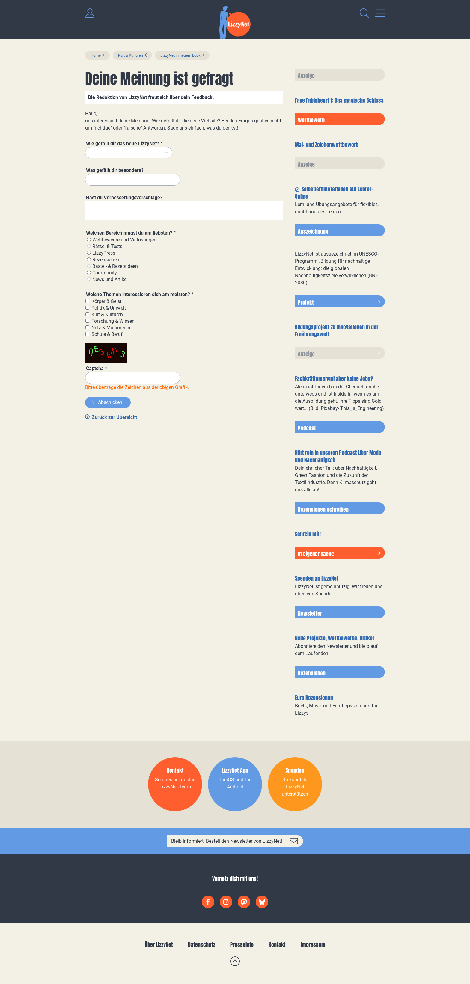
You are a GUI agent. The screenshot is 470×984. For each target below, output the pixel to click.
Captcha (96, 368)
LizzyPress (103, 253)
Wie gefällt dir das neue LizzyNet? (124, 143)
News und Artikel (110, 279)
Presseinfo (242, 945)
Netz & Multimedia (110, 327)
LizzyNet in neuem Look (180, 55)
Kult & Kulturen (130, 55)
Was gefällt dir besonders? (115, 170)
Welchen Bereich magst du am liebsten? (131, 233)
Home (96, 55)
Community (104, 273)
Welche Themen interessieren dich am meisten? (139, 294)
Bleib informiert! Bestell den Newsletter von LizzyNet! (226, 841)
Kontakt (277, 945)
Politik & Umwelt (108, 308)
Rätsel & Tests (107, 246)
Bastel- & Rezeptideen (115, 266)
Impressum (313, 945)
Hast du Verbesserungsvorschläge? (124, 197)
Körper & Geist (106, 301)
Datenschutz (201, 945)
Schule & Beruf (107, 334)
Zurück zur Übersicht (114, 417)
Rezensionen (105, 259)
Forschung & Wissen (113, 321)
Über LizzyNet (159, 945)
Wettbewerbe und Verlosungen (124, 240)
